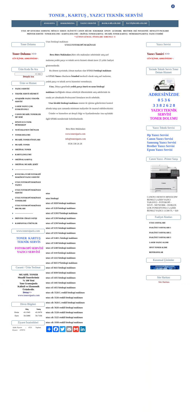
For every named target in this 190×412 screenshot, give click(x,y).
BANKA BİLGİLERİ (111, 23)
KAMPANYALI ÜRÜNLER (26, 223)
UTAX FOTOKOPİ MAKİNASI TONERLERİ (28, 199)
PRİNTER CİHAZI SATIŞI (26, 218)
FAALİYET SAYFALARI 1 (160, 228)
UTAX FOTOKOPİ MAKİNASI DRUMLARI (28, 207)
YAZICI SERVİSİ (88, 23)
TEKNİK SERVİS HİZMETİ (26, 94)
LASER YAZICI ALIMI (158, 242)
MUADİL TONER (22, 145)
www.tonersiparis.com (75, 134)
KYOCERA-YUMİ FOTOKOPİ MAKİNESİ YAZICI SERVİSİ (28, 175)
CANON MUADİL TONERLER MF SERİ (28, 115)
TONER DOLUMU (22, 135)
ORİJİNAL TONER (23, 150)
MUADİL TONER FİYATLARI (27, 140)
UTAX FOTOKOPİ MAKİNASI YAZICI (28, 183)
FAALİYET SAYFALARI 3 (160, 237)
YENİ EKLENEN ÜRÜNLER (27, 130)
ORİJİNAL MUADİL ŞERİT (26, 164)
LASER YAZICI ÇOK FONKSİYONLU (24, 107)
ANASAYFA (49, 23)
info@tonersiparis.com (75, 139)
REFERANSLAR (156, 252)
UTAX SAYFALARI (157, 223)
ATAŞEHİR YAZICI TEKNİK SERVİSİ (27, 100)
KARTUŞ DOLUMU (23, 155)
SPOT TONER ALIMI (158, 247)
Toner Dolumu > (22, 53)
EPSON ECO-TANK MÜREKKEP (23, 123)
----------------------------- (24, 169)
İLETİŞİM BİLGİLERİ (136, 23)
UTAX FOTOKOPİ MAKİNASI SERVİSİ (28, 191)
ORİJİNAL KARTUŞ (23, 160)
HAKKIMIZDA (67, 23)
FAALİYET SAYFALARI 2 (160, 233)
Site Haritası (164, 282)
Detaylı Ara (28, 76)
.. (29, 295)
